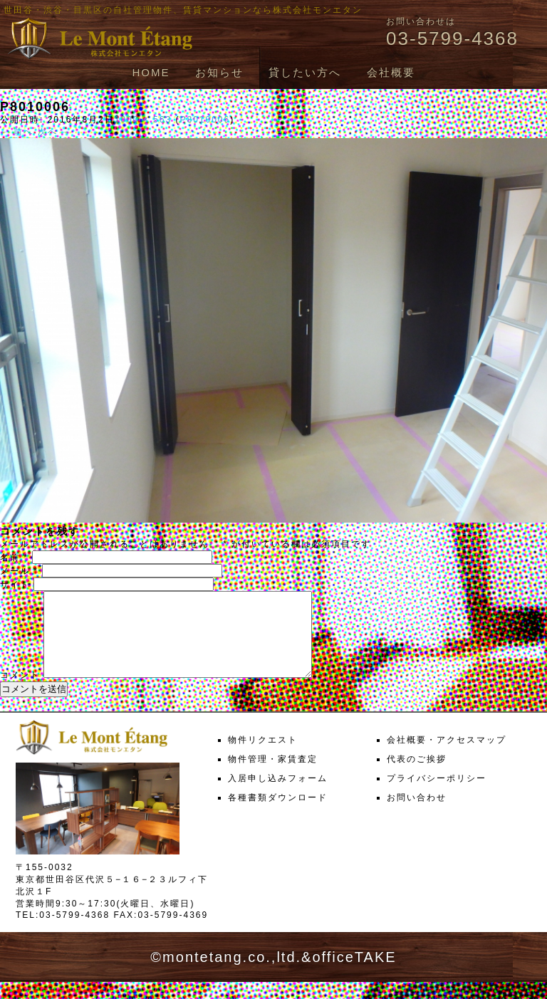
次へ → (54, 132)
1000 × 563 (143, 120)
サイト (15, 585)
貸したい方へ (305, 72)
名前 (14, 558)
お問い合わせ (417, 815)
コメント (20, 692)
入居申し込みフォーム (278, 795)
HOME (151, 72)
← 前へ (16, 132)
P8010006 (204, 120)
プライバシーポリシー (436, 795)
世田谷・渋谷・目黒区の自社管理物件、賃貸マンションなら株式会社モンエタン (183, 10)
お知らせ (219, 72)
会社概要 (391, 72)
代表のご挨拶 (417, 776)
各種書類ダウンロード (278, 815)
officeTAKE (354, 974)
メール (19, 571)
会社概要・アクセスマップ (446, 757)
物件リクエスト (263, 757)
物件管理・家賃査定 (273, 776)
